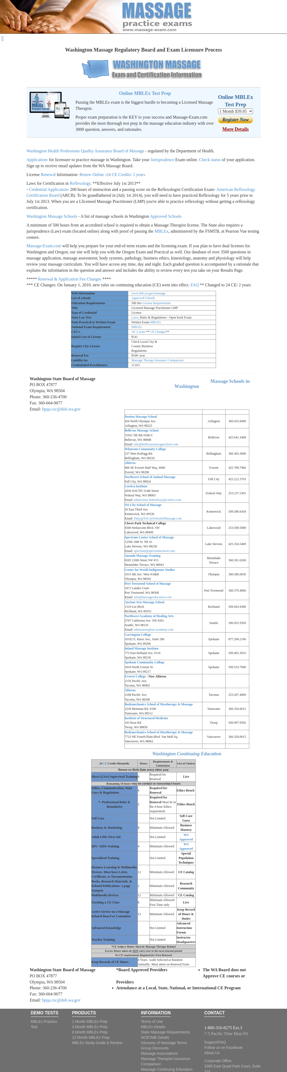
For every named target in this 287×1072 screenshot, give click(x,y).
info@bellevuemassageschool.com (156, 444)
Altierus (130, 463)
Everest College (135, 676)
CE (105, 763)
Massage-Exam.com (44, 246)
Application (37, 159)
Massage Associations (159, 1053)
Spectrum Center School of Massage (149, 537)
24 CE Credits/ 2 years (125, 174)
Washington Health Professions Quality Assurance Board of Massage (85, 151)
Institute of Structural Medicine (146, 718)
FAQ (195, 285)
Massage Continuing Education (167, 1069)
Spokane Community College (144, 662)
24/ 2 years (138, 332)
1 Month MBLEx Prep (89, 1021)
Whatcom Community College (145, 449)
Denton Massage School (141, 416)
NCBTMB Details (155, 1037)
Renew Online (92, 174)
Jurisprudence (162, 159)
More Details (235, 129)
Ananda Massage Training (143, 556)
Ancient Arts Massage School (144, 602)
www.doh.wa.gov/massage (148, 293)
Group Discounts (155, 1048)
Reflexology (80, 183)
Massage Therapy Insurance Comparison (157, 360)
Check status (210, 159)
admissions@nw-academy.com (154, 629)
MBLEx (161, 231)
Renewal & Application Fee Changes (69, 279)
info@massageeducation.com (153, 597)
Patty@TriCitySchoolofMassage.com (158, 518)
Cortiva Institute (136, 486)
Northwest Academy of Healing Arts (149, 616)
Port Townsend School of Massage (148, 583)
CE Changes (158, 332)
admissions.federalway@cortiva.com (157, 500)
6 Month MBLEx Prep (89, 1032)
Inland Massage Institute (142, 648)
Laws (134, 317)
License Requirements (156, 303)
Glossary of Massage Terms (164, 1043)
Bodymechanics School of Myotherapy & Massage (159, 704)
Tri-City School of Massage (143, 505)
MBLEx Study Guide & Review (97, 1043)
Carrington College (138, 634)
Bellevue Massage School (142, 430)
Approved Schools (166, 216)
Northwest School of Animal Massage (150, 477)
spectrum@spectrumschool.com (154, 551)
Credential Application (48, 189)
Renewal (48, 174)
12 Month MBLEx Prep (91, 1037)
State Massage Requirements (165, 1032)
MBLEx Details (153, 1027)
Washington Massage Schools (52, 216)
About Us (212, 1053)
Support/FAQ (215, 1042)
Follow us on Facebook (223, 1047)
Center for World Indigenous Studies (150, 570)
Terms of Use (152, 1021)
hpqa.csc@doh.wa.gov (61, 409)
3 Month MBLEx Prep (89, 1027)
